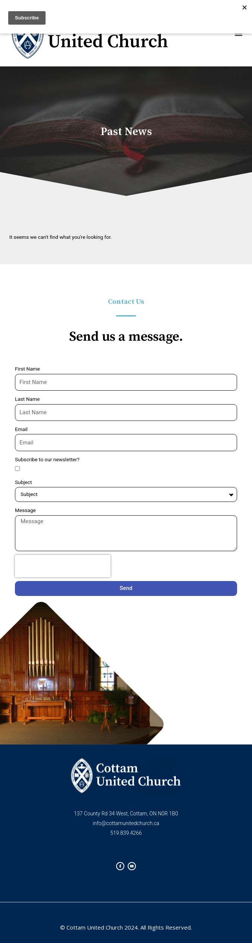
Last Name (27, 399)
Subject (23, 482)
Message (25, 510)
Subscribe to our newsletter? (47, 459)
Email (21, 429)
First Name (27, 369)
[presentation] (63, 566)
